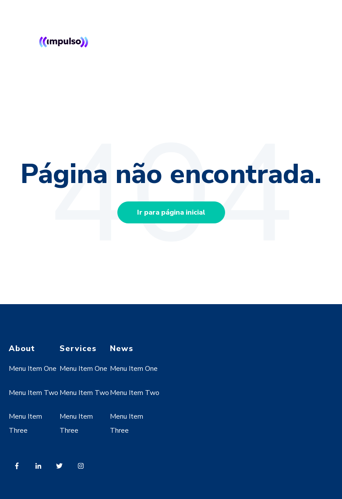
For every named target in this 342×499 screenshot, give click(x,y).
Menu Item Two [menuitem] (33, 393)
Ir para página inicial (171, 212)
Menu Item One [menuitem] (32, 368)
